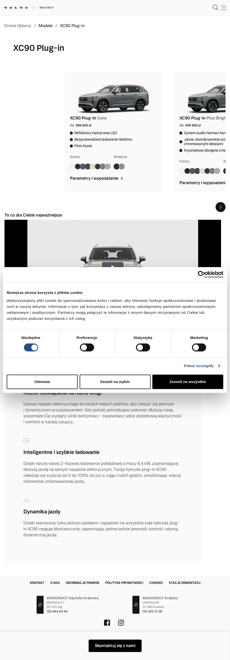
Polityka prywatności (124, 583)
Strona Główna (17, 25)
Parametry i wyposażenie (97, 178)
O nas (55, 583)
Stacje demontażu (184, 583)
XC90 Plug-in (72, 25)
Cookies (156, 583)
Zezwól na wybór (115, 382)
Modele (46, 25)
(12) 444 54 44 (57, 611)
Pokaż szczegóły (199, 366)
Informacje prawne (82, 583)
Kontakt (37, 583)
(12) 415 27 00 (152, 611)
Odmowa (42, 382)
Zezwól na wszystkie (188, 382)
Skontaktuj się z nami (115, 645)
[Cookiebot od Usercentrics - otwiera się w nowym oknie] (201, 274)
